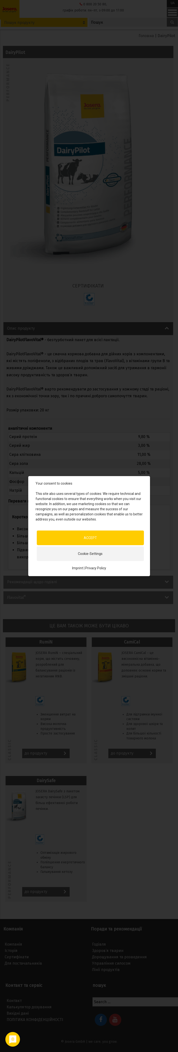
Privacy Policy (95, 568)
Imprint (77, 568)
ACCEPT (90, 538)
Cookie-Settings (90, 553)
